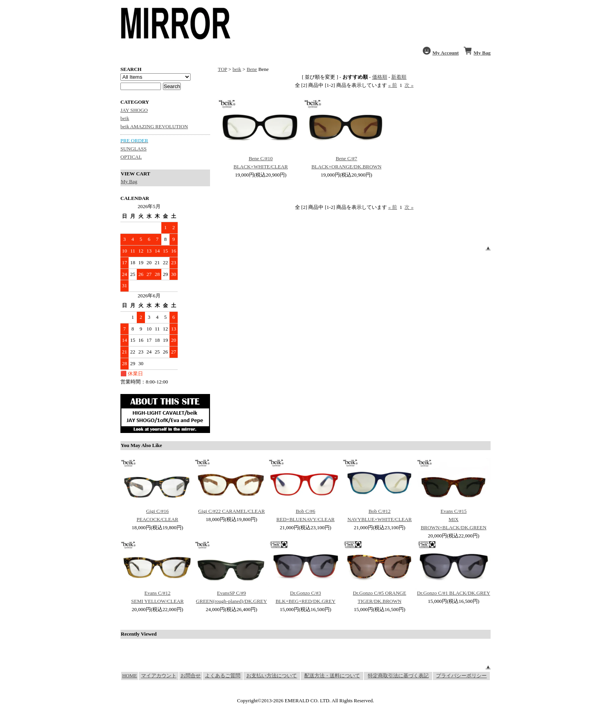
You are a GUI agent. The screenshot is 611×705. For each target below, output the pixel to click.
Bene (252, 69)
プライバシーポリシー (461, 675)
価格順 (379, 77)
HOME (129, 675)
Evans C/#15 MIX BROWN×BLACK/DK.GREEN (454, 519)
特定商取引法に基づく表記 (398, 675)
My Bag (129, 181)
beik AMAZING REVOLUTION (154, 126)
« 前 (392, 85)
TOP (222, 69)
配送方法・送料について (332, 675)
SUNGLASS (133, 149)
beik (124, 118)
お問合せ (190, 675)
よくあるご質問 (222, 675)
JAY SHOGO (134, 110)
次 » (408, 85)
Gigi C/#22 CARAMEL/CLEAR (231, 511)
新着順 (398, 77)
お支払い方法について (271, 675)
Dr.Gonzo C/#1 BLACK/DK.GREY (453, 593)
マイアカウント (159, 675)
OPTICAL (131, 157)
